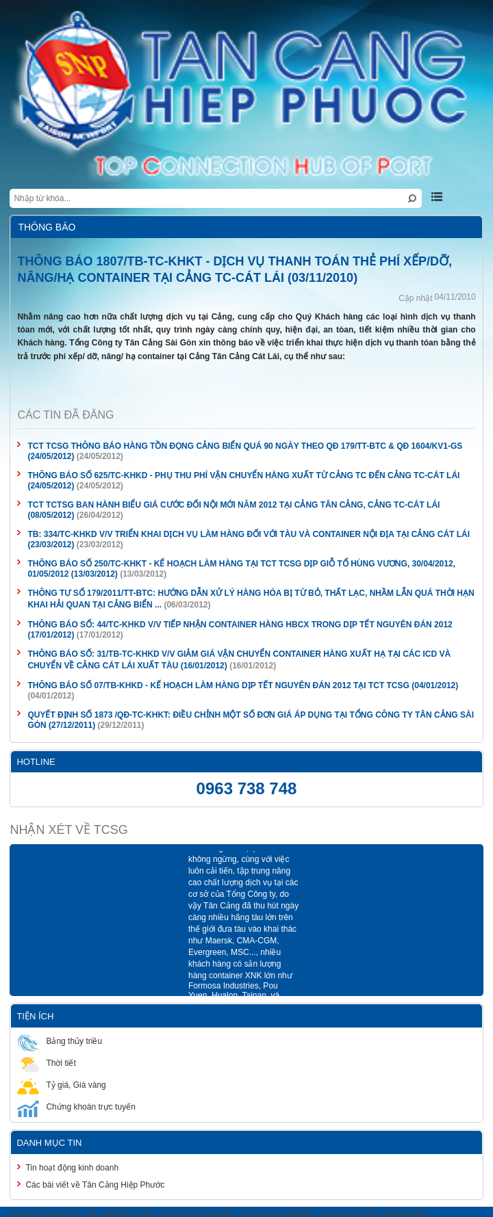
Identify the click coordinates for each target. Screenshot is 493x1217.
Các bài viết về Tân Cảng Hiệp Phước (94, 1185)
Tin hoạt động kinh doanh (71, 1168)
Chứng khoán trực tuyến (76, 1106)
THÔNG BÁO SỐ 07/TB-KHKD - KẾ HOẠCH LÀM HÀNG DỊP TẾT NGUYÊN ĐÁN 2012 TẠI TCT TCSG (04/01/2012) (242, 685)
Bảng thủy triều (59, 1041)
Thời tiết (46, 1063)
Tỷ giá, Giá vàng (61, 1084)
